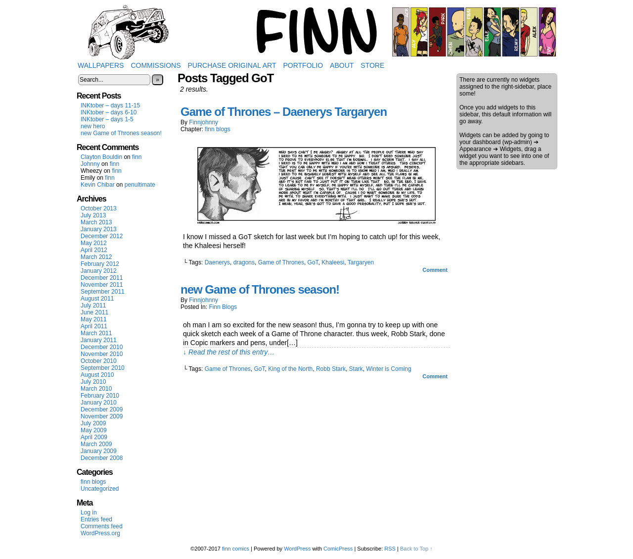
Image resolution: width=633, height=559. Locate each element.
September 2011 (103, 291)
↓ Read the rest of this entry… (228, 352)
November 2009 (102, 416)
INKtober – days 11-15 (110, 105)
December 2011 (102, 277)
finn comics (235, 549)
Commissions (156, 65)
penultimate (140, 184)
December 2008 (102, 458)
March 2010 (96, 388)
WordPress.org (100, 533)
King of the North (290, 368)
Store (372, 65)
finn (136, 156)
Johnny (90, 163)
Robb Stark (331, 368)
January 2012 (99, 270)
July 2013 (93, 215)
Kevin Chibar (98, 184)
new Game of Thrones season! (121, 133)
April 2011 (94, 326)
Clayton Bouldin (101, 156)
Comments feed (102, 526)
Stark (356, 368)
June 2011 (94, 312)
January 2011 (99, 340)
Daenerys (217, 262)
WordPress (297, 549)
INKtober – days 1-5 (107, 119)
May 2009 (94, 430)
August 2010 (97, 374)
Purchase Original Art (232, 65)
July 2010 (93, 381)
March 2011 (96, 333)
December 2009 (102, 409)
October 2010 (99, 360)
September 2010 (103, 367)
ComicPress (338, 549)
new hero (93, 126)
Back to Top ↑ (416, 549)
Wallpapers (101, 65)
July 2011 (93, 305)
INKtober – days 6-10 (108, 112)
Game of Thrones (281, 262)
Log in (89, 512)
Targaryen (361, 262)
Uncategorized (100, 488)
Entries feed (96, 519)
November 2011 (102, 284)
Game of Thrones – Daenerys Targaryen (284, 111)
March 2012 (96, 257)
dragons (244, 262)
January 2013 (99, 229)
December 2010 (102, 347)
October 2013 (99, 208)
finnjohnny (203, 122)
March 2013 (96, 222)
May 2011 (94, 319)
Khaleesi (332, 262)
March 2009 (96, 444)
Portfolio (303, 65)
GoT (313, 262)
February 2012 (100, 263)
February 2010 (100, 395)
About (342, 65)
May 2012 (94, 243)
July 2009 (93, 423)
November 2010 (102, 354)
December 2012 (102, 236)
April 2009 (94, 437)
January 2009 (99, 451)
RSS (390, 549)
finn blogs (93, 481)
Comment (435, 270)
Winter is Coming (388, 368)
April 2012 (94, 250)
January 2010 (99, 402)
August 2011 (97, 298)
